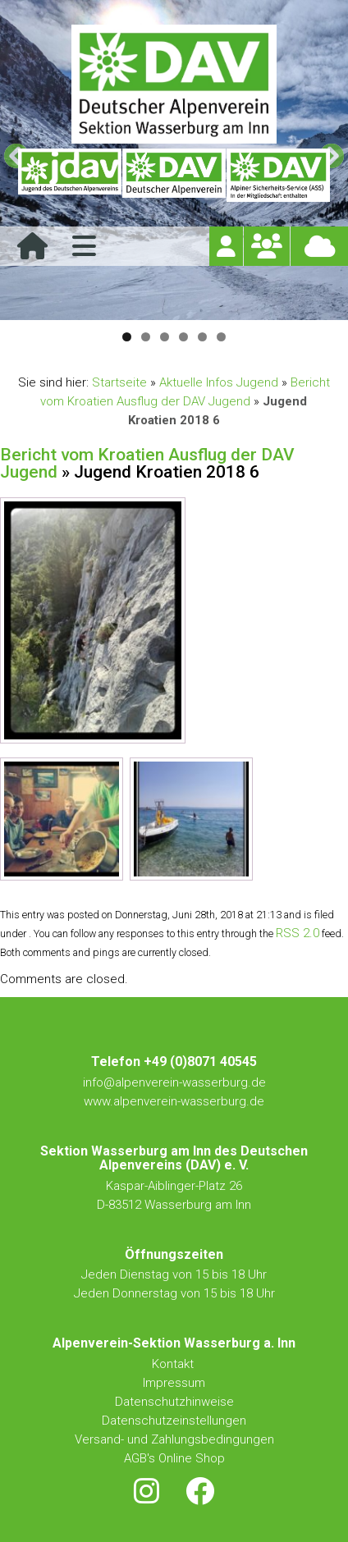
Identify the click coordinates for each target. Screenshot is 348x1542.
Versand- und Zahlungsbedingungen (174, 1439)
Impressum (174, 1382)
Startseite (119, 382)
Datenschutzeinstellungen (174, 1420)
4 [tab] (183, 336)
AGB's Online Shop (174, 1458)
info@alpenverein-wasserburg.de (174, 1082)
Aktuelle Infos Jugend (218, 382)
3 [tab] (164, 336)
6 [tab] (221, 336)
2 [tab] (145, 336)
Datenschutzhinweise (174, 1401)
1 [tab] (126, 336)
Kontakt (174, 1364)
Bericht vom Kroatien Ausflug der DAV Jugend (147, 463)
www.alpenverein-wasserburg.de (174, 1101)
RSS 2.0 (297, 933)
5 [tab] (202, 336)
